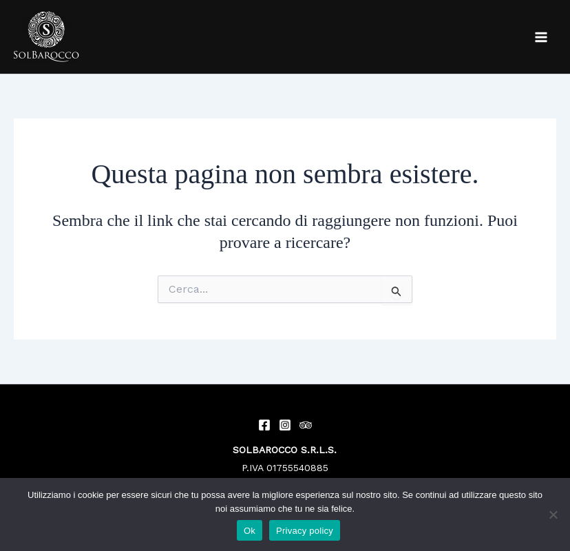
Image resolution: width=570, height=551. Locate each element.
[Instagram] (285, 425)
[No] (553, 514)
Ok (249, 531)
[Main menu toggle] (541, 37)
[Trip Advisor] (305, 425)
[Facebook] (264, 425)
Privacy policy (304, 531)
